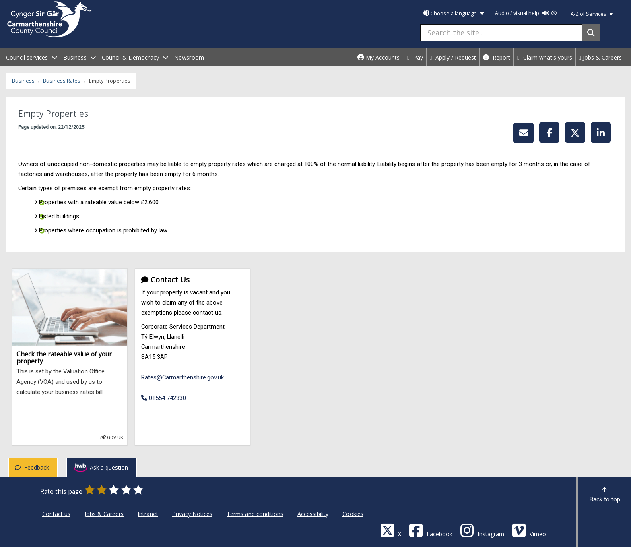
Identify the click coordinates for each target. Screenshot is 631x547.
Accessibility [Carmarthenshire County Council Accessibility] (312, 514)
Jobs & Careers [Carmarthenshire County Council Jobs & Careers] (104, 514)
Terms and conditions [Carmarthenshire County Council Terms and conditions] (255, 514)
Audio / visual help (526, 13)
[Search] (591, 32)
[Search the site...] (501, 32)
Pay (415, 57)
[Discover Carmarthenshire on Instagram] (482, 530)
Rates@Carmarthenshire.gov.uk (182, 377)
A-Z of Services (592, 13)
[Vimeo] (529, 530)
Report (496, 57)
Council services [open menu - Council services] (31, 57)
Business (23, 80)
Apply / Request (453, 57)
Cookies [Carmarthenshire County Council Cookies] (352, 514)
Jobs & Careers (600, 57)
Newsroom (189, 57)
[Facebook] (430, 530)
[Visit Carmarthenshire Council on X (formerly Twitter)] (390, 530)
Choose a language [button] (453, 13)
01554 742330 (163, 398)
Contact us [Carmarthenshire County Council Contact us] (56, 514)
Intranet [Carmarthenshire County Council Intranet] (148, 514)
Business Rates (61, 80)
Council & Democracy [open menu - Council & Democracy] (135, 57)
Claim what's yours (544, 57)
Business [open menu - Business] (79, 57)
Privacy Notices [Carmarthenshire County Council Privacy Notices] (192, 514)
